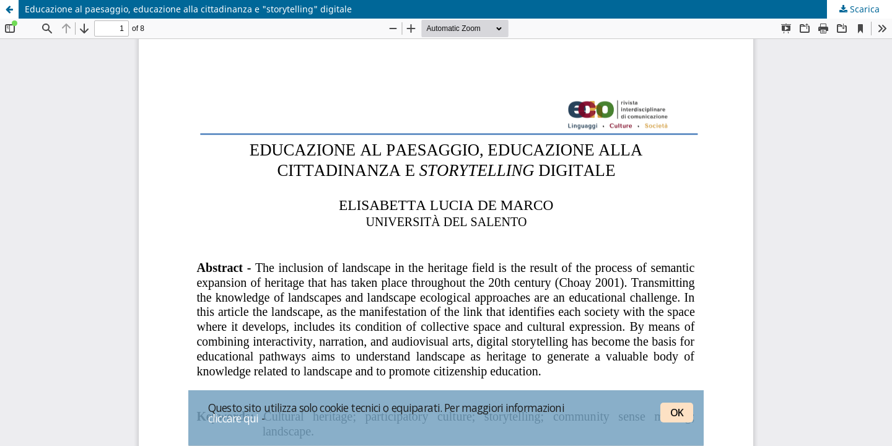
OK (676, 412)
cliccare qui (233, 418)
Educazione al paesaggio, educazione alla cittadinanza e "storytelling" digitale (188, 9)
